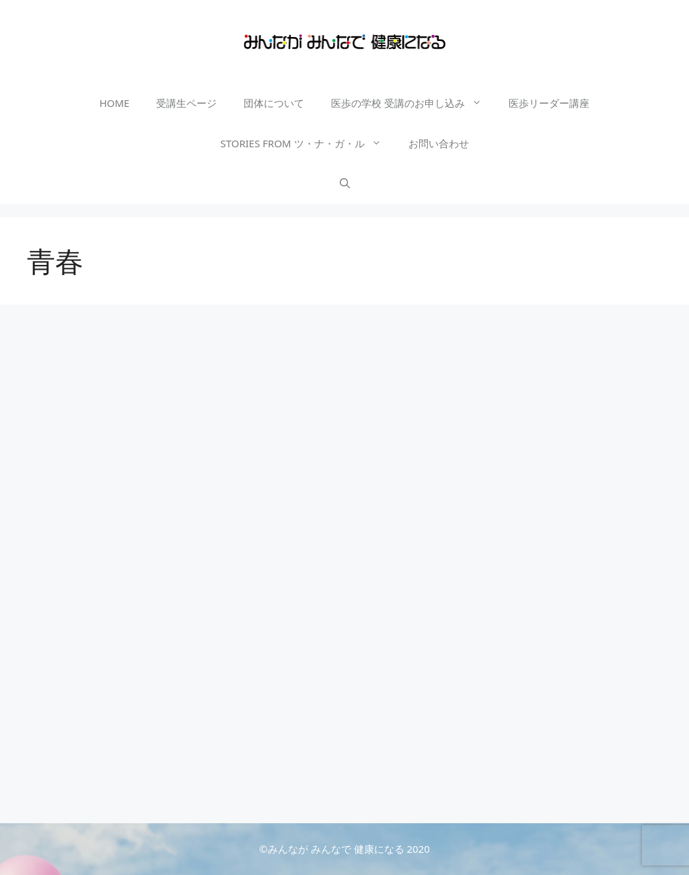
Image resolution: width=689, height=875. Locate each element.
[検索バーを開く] (344, 183)
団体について (274, 103)
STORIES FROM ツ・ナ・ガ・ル (307, 143)
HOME (115, 103)
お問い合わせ (438, 143)
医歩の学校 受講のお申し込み (413, 103)
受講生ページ (186, 103)
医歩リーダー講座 (549, 103)
